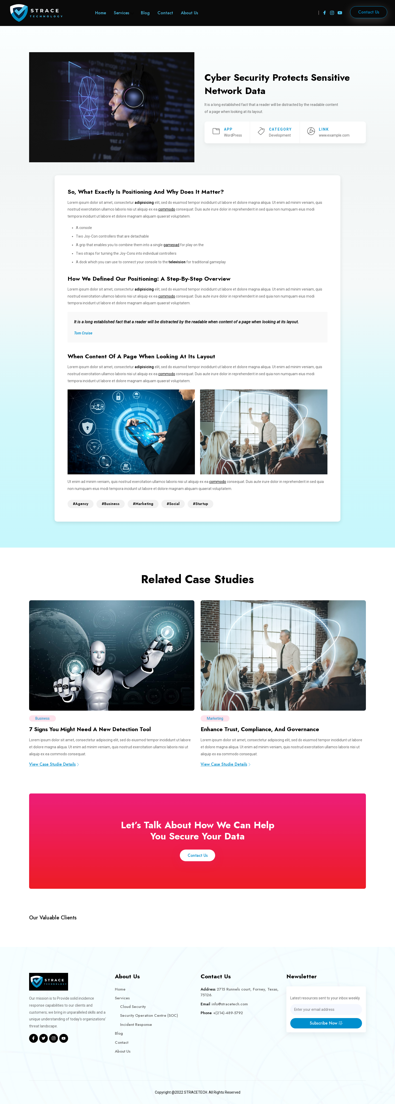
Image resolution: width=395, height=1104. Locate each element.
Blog (145, 13)
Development (280, 135)
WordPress (233, 135)
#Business (111, 503)
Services (121, 13)
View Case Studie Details (54, 764)
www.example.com (334, 135)
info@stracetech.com (230, 1004)
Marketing (215, 718)
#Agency (80, 503)
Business (43, 718)
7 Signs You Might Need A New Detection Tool (93, 729)
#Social (173, 503)
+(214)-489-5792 (228, 1012)
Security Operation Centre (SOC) (149, 1015)
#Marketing (143, 503)
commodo (166, 209)
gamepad (171, 245)
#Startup (200, 503)
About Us (189, 13)
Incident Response (136, 1024)
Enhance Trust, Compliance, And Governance (261, 729)
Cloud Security (133, 1006)
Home (100, 13)
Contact (165, 13)
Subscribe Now (326, 1023)
